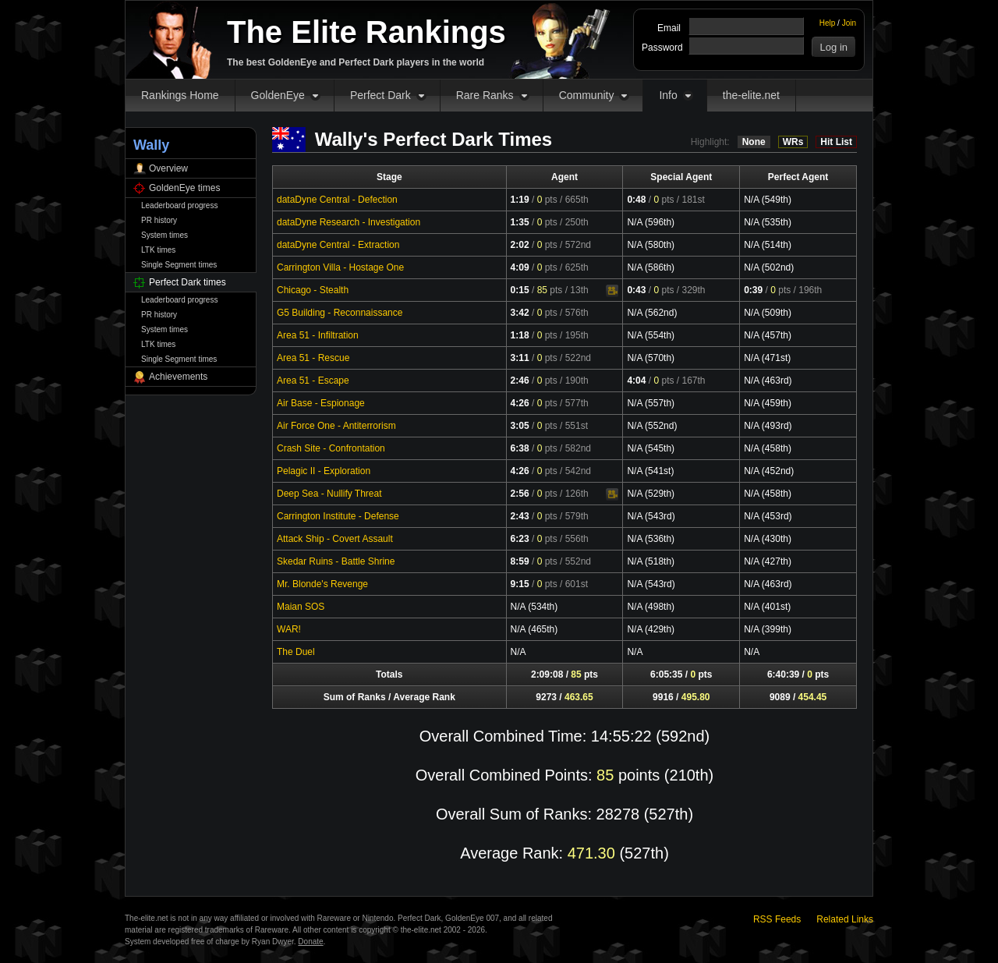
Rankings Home (180, 95)
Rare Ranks (485, 95)
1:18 (520, 335)
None (754, 141)
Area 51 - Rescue (313, 357)
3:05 (520, 425)
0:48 (636, 199)
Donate (310, 941)
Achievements (178, 376)
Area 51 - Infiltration (318, 335)
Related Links (844, 919)
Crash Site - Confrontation (331, 448)
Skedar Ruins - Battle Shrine (336, 561)
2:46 (520, 380)
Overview (168, 168)
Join (849, 23)
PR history (159, 220)
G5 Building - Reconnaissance (339, 312)
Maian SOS (300, 606)
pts (547, 199)
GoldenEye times (184, 187)
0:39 (753, 290)
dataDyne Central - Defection (337, 199)
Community (586, 95)
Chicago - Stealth (313, 290)
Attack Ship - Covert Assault (335, 538)
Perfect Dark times (187, 282)
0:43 (636, 290)
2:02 (520, 244)
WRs (793, 141)
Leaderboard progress (179, 205)
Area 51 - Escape (313, 380)
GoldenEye (278, 95)
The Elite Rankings (366, 32)
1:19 (520, 199)
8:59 (520, 561)
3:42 (520, 312)
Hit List (836, 141)
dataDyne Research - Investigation (348, 222)
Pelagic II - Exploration (323, 471)
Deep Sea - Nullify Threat (329, 493)
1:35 (520, 222)
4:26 (520, 403)
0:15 (520, 290)
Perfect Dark (380, 95)
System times (164, 235)
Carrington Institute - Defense (338, 516)
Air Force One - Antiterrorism (336, 425)
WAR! (289, 629)
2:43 (520, 516)
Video (612, 291)
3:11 (520, 357)
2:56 (520, 493)
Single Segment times (179, 264)
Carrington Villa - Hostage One (340, 267)
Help (827, 23)
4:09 (520, 267)
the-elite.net (751, 95)
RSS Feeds (777, 919)
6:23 (520, 538)
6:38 (520, 448)
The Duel (296, 651)
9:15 (520, 584)
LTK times (158, 250)
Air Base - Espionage (321, 403)
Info (668, 95)
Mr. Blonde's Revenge (322, 584)
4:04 (636, 380)
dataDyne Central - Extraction (338, 244)
